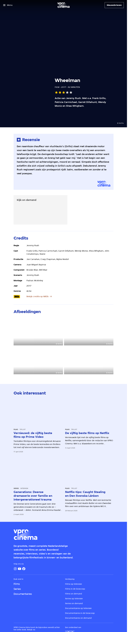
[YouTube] (19, 568)
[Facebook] (23, 568)
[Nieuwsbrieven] (114, 5)
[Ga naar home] (63, 5)
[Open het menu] (8, 5)
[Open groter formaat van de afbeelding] (38, 331)
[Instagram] (15, 568)
